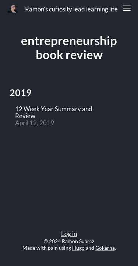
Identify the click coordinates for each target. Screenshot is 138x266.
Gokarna (105, 248)
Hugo (78, 248)
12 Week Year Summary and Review (53, 113)
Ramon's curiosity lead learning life (71, 9)
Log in (69, 234)
